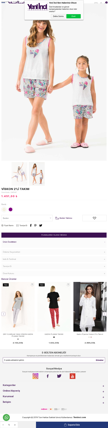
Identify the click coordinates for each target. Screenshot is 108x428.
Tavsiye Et (23, 225)
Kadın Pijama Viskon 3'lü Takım (90, 334)
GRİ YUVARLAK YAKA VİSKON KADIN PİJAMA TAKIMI (18, 335)
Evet (74, 16)
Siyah (54, 337)
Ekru (89, 337)
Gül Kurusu (91, 337)
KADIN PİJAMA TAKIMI (54, 334)
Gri (18, 339)
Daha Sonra (58, 16)
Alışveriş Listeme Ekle (84, 218)
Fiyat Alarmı (9, 225)
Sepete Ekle (74, 425)
